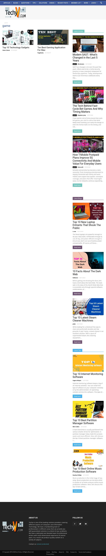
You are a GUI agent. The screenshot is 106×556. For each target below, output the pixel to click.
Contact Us (73, 552)
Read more (77, 82)
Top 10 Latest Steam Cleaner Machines (84, 319)
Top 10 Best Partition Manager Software (85, 422)
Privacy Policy (50, 554)
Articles (8, 3)
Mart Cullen (76, 426)
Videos (52, 3)
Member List (76, 3)
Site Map (54, 552)
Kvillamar (75, 277)
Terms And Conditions (85, 552)
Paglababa (41, 53)
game (4, 44)
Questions (26, 3)
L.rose (74, 231)
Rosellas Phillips (77, 475)
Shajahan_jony (82, 115)
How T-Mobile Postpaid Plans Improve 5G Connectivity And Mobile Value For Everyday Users (87, 159)
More (87, 3)
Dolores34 (80, 167)
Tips (35, 3)
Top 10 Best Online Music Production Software (87, 470)
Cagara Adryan (77, 380)
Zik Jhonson (81, 64)
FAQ (67, 552)
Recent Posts (64, 3)
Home (48, 552)
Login (94, 3)
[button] (101, 2)
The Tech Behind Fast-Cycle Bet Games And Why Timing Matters (88, 108)
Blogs (16, 3)
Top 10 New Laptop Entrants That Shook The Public (87, 225)
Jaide (74, 324)
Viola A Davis (6, 50)
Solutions (43, 3)
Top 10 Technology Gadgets (15, 47)
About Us (61, 552)
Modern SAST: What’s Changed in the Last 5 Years (85, 57)
